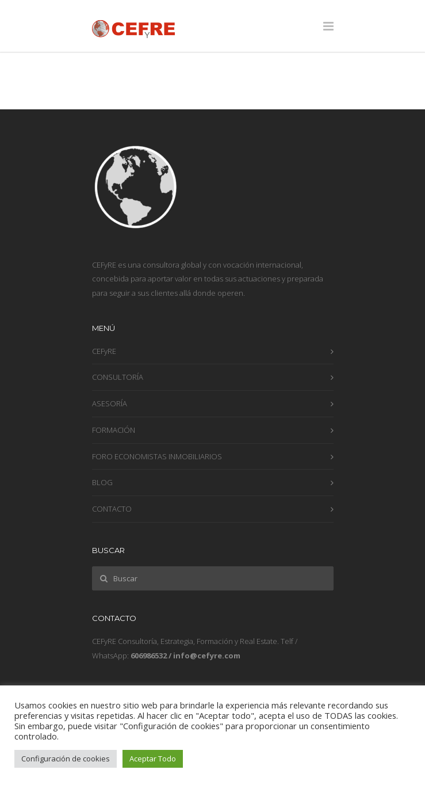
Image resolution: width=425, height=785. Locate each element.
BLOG (102, 482)
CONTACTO (112, 509)
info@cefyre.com (206, 655)
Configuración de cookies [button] (65, 758)
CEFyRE (104, 351)
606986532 (149, 655)
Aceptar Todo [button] (152, 758)
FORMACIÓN (113, 430)
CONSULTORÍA (117, 377)
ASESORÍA (109, 403)
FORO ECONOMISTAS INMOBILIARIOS (157, 456)
